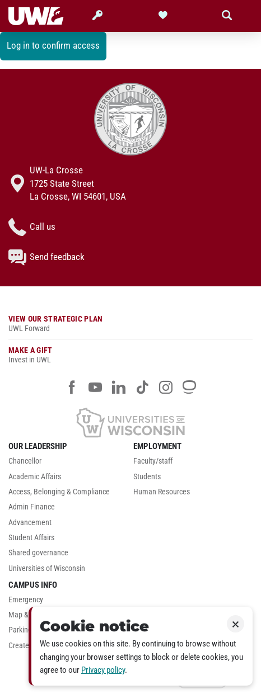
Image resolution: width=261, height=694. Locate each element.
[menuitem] (68, 463)
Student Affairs (31, 537)
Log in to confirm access (53, 45)
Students (147, 476)
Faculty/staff (153, 461)
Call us (31, 227)
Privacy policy (103, 670)
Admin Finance (31, 507)
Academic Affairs (34, 476)
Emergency (25, 600)
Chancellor (24, 461)
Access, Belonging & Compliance (59, 492)
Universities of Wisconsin (46, 568)
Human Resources (161, 492)
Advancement (30, 522)
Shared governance (38, 553)
